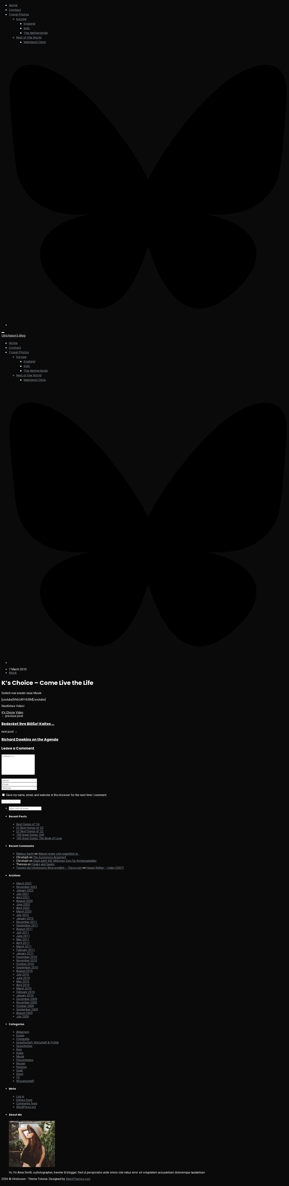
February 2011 (25, 954)
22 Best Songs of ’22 (29, 835)
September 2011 (27, 929)
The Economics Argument (49, 861)
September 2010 (27, 971)
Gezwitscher (24, 1050)
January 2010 (25, 999)
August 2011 (24, 933)
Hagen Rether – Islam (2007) (105, 871)
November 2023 (26, 891)
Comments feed (26, 1107)
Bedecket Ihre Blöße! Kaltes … (27, 723)
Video (19, 712)
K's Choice (8, 712)
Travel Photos (19, 14)
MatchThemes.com (78, 1183)
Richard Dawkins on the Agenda (29, 739)
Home (13, 5)
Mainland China (35, 42)
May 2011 (22, 943)
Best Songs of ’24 (27, 828)
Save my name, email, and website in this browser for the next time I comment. (56, 799)
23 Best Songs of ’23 (29, 831)
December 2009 (26, 1003)
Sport (19, 1078)
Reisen (20, 1067)
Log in (20, 1100)
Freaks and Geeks (43, 868)
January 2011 (25, 957)
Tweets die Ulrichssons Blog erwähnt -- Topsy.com (49, 871)
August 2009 (24, 1017)
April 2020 (22, 912)
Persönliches (24, 1064)
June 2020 (23, 908)
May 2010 (22, 985)
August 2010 (24, 975)
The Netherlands (36, 33)
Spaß (19, 1074)
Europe (21, 19)
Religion (21, 1071)
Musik (13, 673)
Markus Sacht (25, 857)
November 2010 (26, 964)
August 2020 (24, 905)
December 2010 (26, 961)
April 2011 (22, 947)
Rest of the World (28, 37)
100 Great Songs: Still (30, 838)
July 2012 (22, 919)
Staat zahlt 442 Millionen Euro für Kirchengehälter (65, 864)
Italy (27, 28)
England (29, 24)
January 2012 (25, 922)
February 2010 (25, 996)
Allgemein (22, 1036)
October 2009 (25, 1010)
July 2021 (22, 898)
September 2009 (27, 1013)
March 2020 (24, 915)
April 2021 (22, 901)
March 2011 (24, 950)
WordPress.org (26, 1111)
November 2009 (26, 1006)
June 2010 (23, 982)
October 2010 (25, 968)
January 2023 (25, 894)
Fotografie (22, 1043)
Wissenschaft (25, 1085)
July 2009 (22, 1020)
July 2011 (22, 936)
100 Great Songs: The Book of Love (39, 842)
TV (18, 1081)
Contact (15, 10)
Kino (19, 1053)
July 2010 (22, 978)
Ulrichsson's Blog (13, 335)
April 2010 (22, 989)
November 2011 (26, 926)
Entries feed (24, 1104)
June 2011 (23, 940)
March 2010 (24, 992)
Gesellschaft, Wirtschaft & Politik (37, 1046)
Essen (20, 1039)
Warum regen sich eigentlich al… (58, 857)
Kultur (20, 1057)
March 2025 (24, 887)
